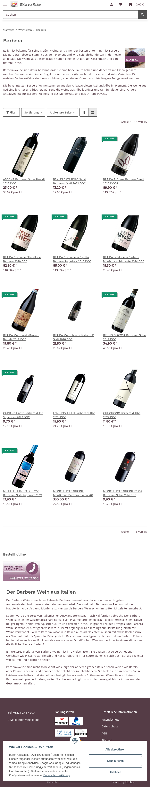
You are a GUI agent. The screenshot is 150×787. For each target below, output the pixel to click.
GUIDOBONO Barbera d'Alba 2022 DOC (121, 415)
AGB (104, 733)
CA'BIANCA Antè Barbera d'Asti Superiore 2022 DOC (23, 415)
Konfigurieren (114, 760)
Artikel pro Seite (60, 112)
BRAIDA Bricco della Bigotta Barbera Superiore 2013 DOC (72, 259)
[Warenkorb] (136, 4)
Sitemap (107, 740)
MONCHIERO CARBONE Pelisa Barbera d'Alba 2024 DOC (122, 493)
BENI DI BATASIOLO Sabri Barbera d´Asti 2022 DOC (69, 181)
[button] (111, 4)
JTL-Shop (129, 782)
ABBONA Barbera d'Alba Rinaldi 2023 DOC (24, 181)
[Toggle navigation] (5, 2)
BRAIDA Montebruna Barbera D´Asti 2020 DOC (73, 337)
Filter (11, 112)
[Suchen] (70, 14)
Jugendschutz (110, 719)
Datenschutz (110, 726)
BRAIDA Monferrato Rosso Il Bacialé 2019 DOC (21, 337)
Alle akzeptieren (115, 749)
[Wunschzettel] (120, 4)
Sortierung (31, 112)
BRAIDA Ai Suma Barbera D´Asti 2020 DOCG (123, 181)
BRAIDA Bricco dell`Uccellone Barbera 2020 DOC (22, 259)
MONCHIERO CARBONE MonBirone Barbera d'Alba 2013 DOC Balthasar (74, 493)
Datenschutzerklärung (57, 775)
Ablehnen (115, 772)
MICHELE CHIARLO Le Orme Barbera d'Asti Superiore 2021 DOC (22, 493)
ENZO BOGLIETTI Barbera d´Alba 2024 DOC (74, 415)
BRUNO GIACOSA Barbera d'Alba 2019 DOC (124, 337)
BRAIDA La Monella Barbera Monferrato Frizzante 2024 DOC (123, 259)
